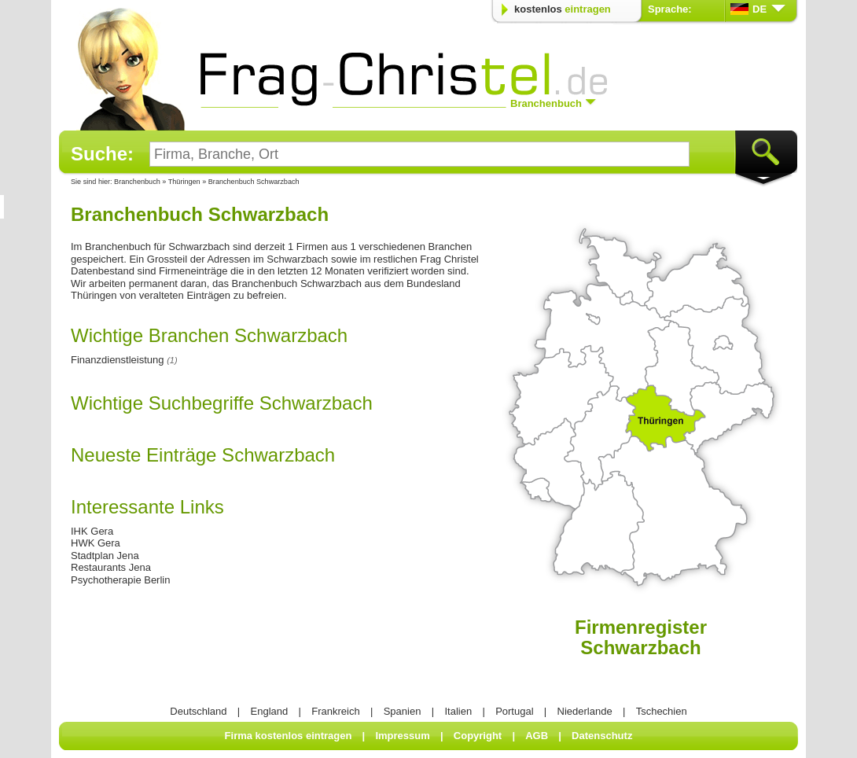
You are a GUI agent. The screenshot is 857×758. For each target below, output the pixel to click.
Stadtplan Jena (105, 555)
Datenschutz (602, 735)
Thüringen (185, 182)
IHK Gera (92, 531)
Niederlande (584, 711)
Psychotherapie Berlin (120, 580)
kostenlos (562, 9)
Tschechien (661, 711)
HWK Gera (95, 543)
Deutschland (198, 711)
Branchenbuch (137, 182)
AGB (536, 735)
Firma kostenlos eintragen (288, 735)
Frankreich (335, 711)
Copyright (478, 735)
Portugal (514, 711)
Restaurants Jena (111, 567)
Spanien (402, 711)
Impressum (402, 735)
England (270, 711)
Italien (458, 711)
